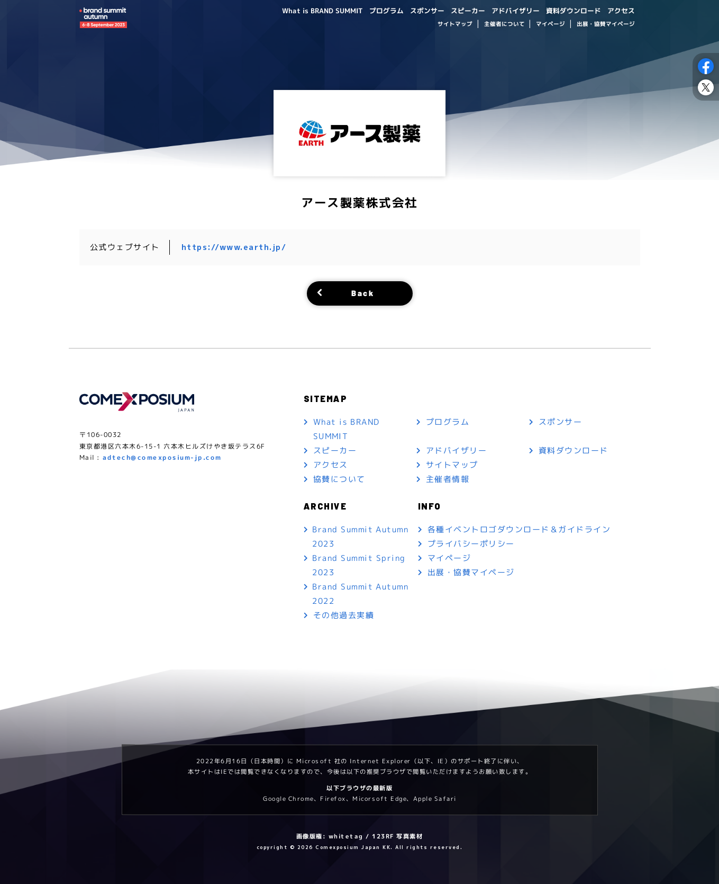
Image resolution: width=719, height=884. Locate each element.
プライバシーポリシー (471, 544)
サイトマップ (455, 24)
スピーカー (456, 10)
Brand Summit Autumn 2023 (360, 537)
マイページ (550, 24)
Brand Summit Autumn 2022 (360, 594)
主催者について (504, 24)
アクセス (619, 10)
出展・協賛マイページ (605, 24)
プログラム (369, 10)
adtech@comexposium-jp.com (162, 457)
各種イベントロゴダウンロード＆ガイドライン (519, 529)
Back (362, 293)
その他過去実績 (343, 615)
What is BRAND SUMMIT (301, 10)
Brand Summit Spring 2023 (359, 565)
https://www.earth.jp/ (234, 247)
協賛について (339, 479)
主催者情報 (448, 479)
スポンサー (412, 10)
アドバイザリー (507, 10)
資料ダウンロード (568, 10)
